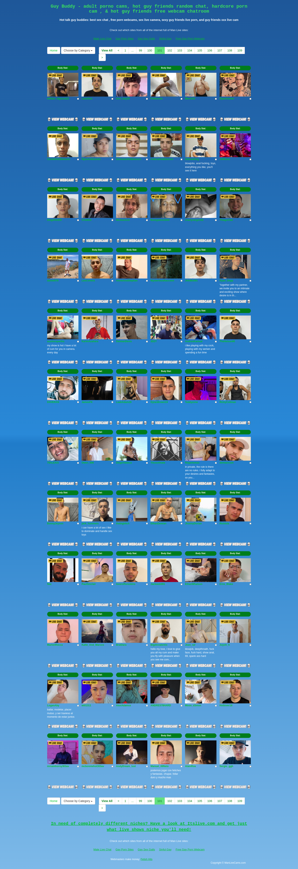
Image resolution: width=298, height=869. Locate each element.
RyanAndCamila (91, 159)
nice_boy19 (123, 98)
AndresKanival (193, 341)
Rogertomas (192, 462)
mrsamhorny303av (58, 766)
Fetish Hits (147, 859)
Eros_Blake (226, 584)
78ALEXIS (53, 462)
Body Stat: (63, 68)
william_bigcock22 (58, 98)
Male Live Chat (102, 38)
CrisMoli (86, 220)
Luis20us (87, 98)
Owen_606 (88, 462)
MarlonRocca (55, 644)
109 (239, 50)
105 (199, 50)
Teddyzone (191, 402)
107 (219, 50)
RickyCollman (228, 402)
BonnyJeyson (55, 523)
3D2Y (153, 341)
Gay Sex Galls (146, 38)
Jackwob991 (157, 584)
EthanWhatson (193, 584)
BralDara (121, 644)
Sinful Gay (165, 38)
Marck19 (190, 98)
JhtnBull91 (191, 280)
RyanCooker (227, 98)
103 (179, 50)
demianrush (227, 462)
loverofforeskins (125, 584)
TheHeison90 (227, 341)
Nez (49, 584)
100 (149, 50)
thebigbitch (123, 523)
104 (189, 50)
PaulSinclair (89, 584)
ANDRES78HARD (160, 705)
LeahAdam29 (124, 402)
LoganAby (53, 705)
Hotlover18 (226, 705)
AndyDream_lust (126, 766)
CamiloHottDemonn (58, 159)
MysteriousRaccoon (162, 280)
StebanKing (192, 159)
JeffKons (225, 159)
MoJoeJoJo (123, 220)
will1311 (86, 705)
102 (169, 50)
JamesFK (87, 402)
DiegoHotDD (54, 220)
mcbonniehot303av (93, 766)
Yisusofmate (157, 462)
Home (54, 50)
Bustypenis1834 (159, 220)
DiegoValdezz (124, 462)
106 (209, 50)
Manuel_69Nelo (159, 766)
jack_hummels (90, 523)
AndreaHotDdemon (161, 159)
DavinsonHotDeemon (128, 159)
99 (140, 50)
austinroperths (56, 341)
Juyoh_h (225, 644)
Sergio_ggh (226, 766)
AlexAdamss (123, 705)
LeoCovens (88, 280)
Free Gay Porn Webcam (190, 38)
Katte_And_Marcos (93, 644)
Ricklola (224, 523)
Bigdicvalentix (158, 644)
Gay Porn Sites (124, 38)
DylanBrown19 (159, 402)
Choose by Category (78, 50)
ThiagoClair (226, 220)
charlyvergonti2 (194, 220)
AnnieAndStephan (127, 280)
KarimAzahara (90, 341)
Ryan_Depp (226, 280)
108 (229, 50)
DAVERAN (53, 402)
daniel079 (53, 280)
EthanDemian (158, 523)
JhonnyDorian (193, 523)
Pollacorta (156, 98)
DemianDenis (124, 341)
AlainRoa (190, 766)
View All (107, 50)
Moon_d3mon (193, 705)
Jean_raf (190, 644)
